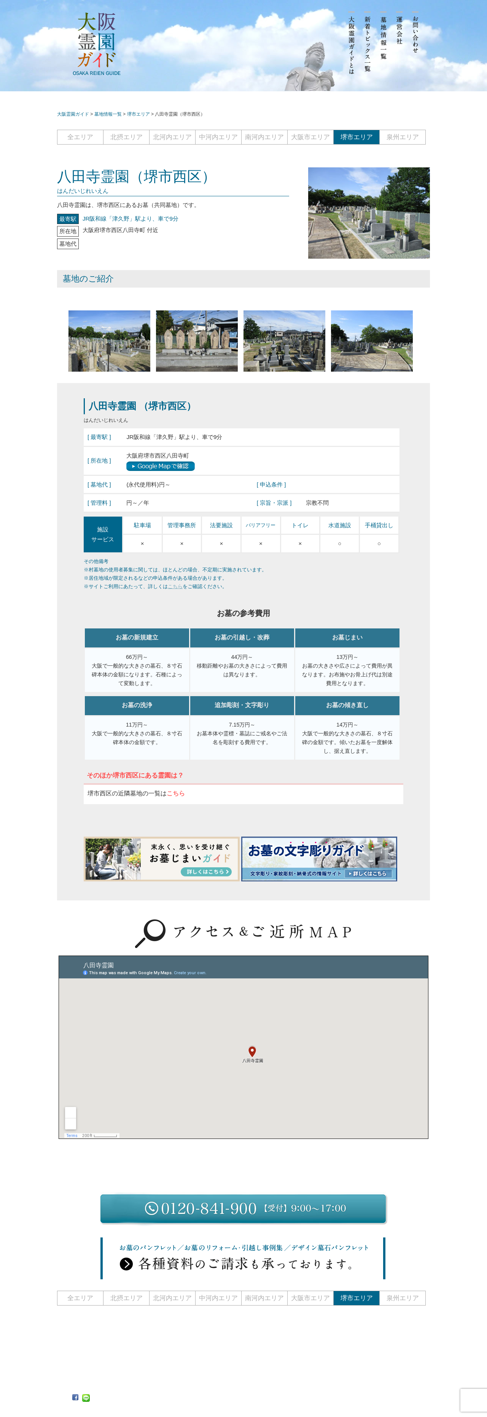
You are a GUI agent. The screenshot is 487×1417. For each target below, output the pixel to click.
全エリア (80, 137)
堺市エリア (357, 137)
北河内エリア (172, 137)
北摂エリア (126, 137)
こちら (175, 586)
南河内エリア (264, 137)
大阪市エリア (310, 137)
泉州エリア (403, 137)
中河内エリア (218, 137)
